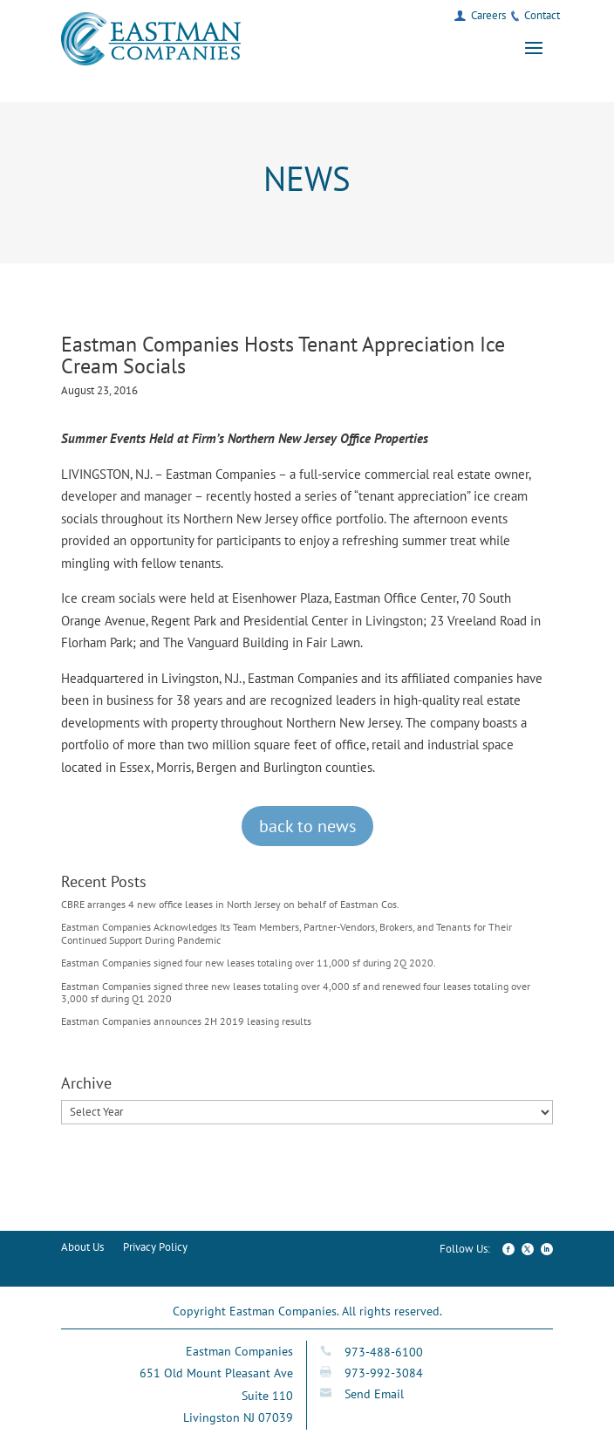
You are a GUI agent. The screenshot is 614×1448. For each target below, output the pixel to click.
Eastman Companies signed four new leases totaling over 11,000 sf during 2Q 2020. (248, 962)
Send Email (374, 1394)
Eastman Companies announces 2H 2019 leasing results (186, 1021)
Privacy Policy (155, 1247)
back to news (307, 826)
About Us (82, 1247)
